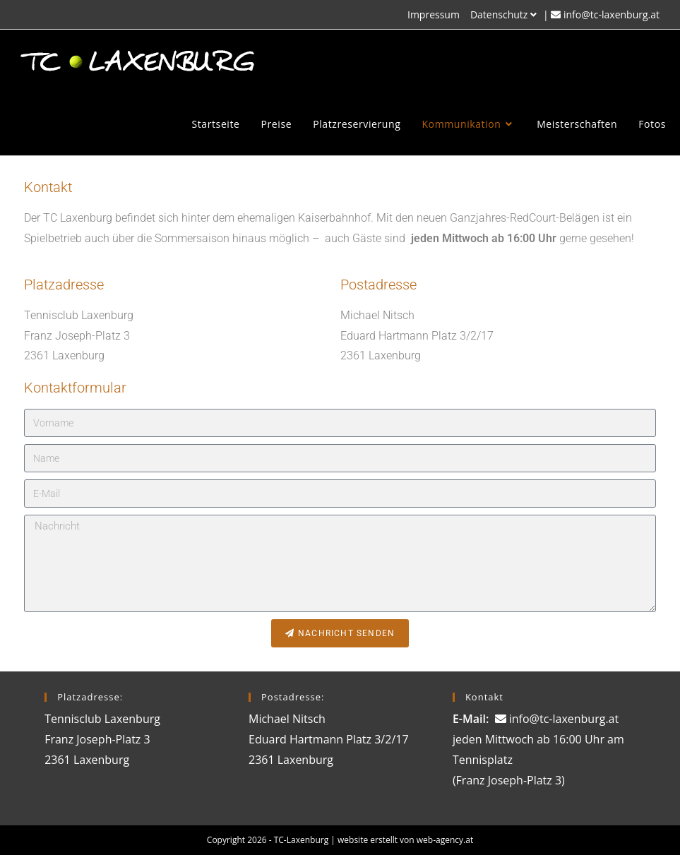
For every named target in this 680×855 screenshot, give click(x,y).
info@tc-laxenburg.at (611, 14)
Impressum (433, 14)
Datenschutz (505, 14)
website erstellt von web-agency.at (405, 840)
